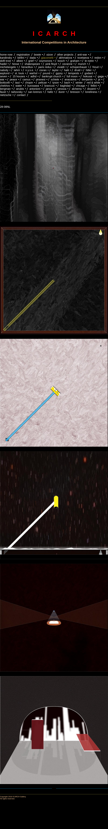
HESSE (15, 63)
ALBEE (19, 60)
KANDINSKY (6, 57)
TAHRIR (17, 70)
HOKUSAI (87, 76)
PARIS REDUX (45, 67)
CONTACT (21, 95)
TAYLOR (55, 70)
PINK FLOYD (51, 63)
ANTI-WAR (82, 54)
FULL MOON (72, 76)
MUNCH (82, 63)
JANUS (49, 88)
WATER (19, 85)
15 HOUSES (19, 76)
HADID (3, 63)
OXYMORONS (45, 60)
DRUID (77, 70)
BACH (67, 82)
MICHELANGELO (8, 67)
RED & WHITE (93, 82)
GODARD (89, 73)
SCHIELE (55, 79)
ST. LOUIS (19, 73)
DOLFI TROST (5, 60)
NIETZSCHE (5, 95)
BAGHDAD (65, 85)
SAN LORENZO (35, 91)
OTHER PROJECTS (65, 54)
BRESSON (75, 91)
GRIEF (31, 60)
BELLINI (20, 57)
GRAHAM (74, 60)
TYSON (55, 82)
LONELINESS (91, 91)
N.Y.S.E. (29, 70)
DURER (61, 91)
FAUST (3, 91)
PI (99, 79)
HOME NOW (6, 54)
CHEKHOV (5, 85)
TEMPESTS (73, 73)
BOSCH (61, 60)
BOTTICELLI (5, 82)
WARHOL (33, 73)
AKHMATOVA (65, 57)
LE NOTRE (89, 60)
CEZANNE (67, 63)
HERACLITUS (27, 67)
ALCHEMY (77, 88)
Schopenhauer (78, 67)
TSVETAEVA (83, 57)
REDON (97, 57)
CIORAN (43, 70)
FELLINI (94, 85)
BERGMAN (5, 88)
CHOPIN (29, 82)
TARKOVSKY (17, 91)
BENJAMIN (87, 79)
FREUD (95, 67)
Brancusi (49, 85)
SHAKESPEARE (32, 63)
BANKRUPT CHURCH (51, 76)
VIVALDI (61, 67)
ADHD (34, 76)
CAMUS (27, 79)
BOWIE (37, 54)
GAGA (101, 76)
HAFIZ (50, 91)
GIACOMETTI (47, 57)
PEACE (13, 79)
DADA (33, 57)
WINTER (79, 82)
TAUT (17, 82)
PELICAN (42, 82)
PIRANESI (40, 79)
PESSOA (62, 88)
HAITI (66, 70)
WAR (2, 79)
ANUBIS (20, 88)
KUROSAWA (33, 85)
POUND (46, 73)
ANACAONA (70, 79)
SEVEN (3, 76)
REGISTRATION (23, 54)
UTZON (49, 54)
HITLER (89, 70)
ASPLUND (4, 73)
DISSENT (91, 88)
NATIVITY (4, 70)
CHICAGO (80, 85)
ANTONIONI (34, 88)
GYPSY (59, 73)
